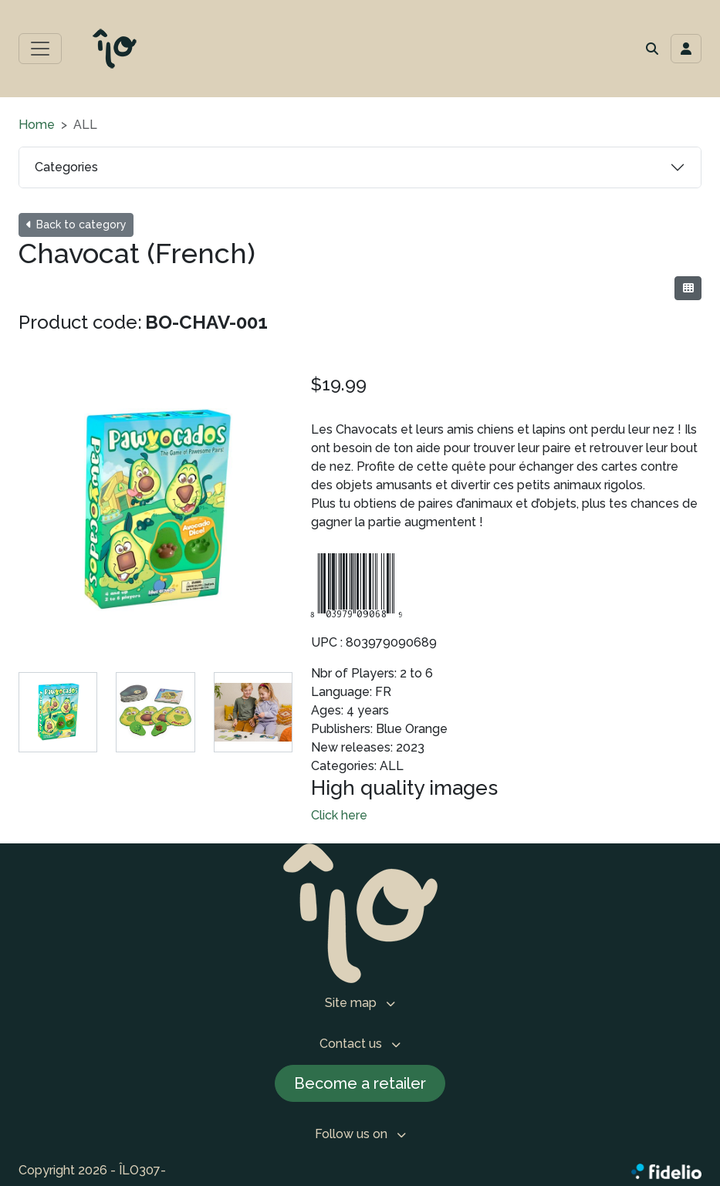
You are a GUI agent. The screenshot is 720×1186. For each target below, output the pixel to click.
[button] (652, 48)
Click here (339, 815)
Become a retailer (360, 1083)
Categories (66, 167)
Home (37, 124)
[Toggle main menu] (40, 48)
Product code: (80, 322)
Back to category (76, 224)
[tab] (58, 712)
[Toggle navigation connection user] (686, 48)
